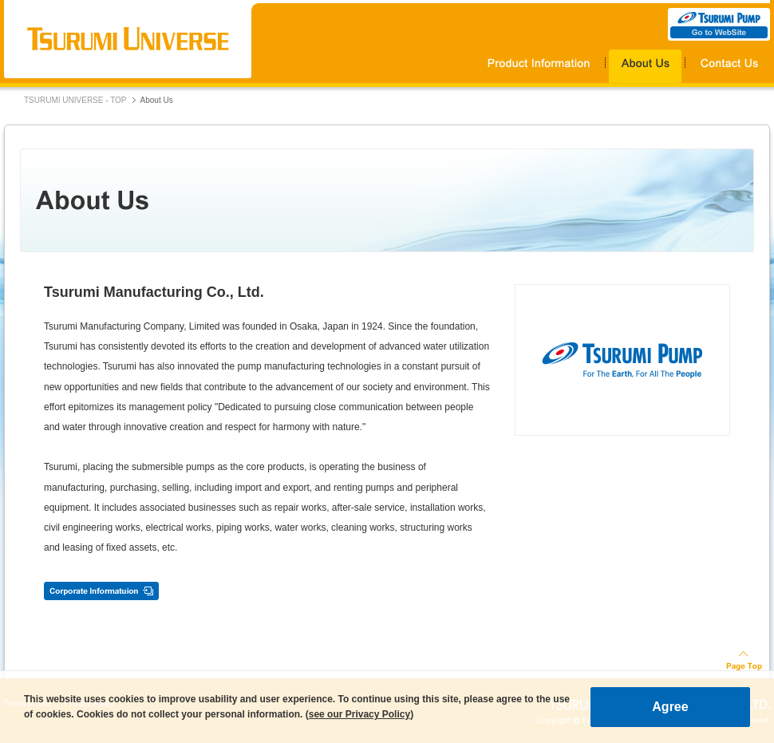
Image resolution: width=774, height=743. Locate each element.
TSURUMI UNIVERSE (128, 39)
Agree (670, 706)
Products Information (540, 66)
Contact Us (727, 66)
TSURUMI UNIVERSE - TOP (75, 100)
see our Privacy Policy (359, 714)
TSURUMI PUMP (719, 24)
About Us (645, 66)
